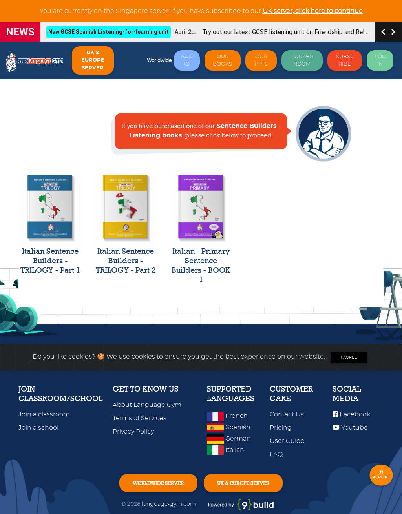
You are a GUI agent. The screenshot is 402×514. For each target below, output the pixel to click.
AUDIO (187, 60)
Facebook (351, 414)
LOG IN (380, 60)
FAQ (276, 454)
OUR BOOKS (222, 60)
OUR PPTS (261, 60)
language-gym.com (169, 504)
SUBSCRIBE (345, 60)
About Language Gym (147, 405)
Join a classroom (44, 414)
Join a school (38, 428)
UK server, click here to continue (313, 11)
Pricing (281, 428)
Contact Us (287, 414)
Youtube (350, 428)
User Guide (287, 441)
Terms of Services (139, 418)
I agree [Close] (349, 357)
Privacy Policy (133, 431)
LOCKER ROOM (302, 60)
